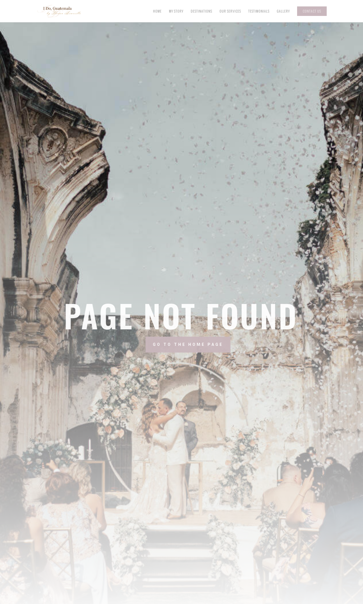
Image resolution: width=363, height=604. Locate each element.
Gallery (283, 11)
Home (157, 11)
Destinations (201, 11)
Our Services (230, 11)
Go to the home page (208, 344)
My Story (176, 11)
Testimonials (258, 11)
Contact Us (312, 11)
